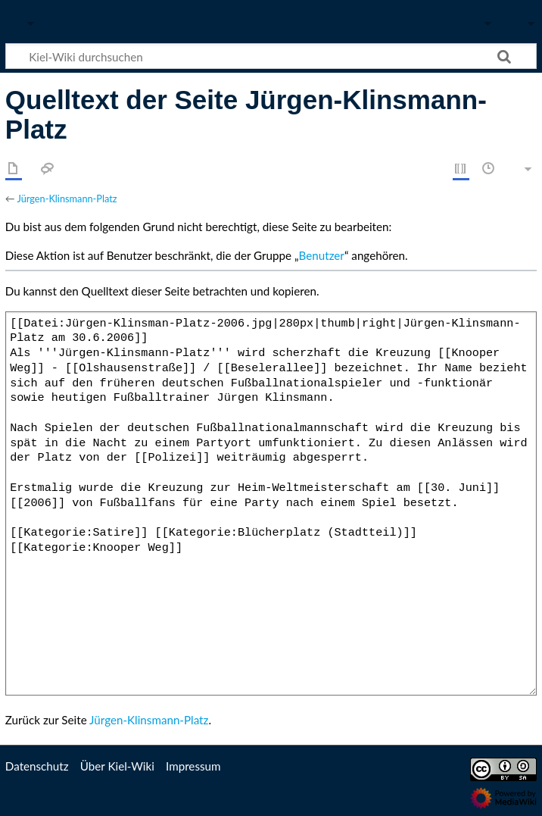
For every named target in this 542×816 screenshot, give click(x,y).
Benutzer (321, 255)
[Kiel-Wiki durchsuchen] (271, 56)
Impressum (193, 766)
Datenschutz (37, 766)
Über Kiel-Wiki (117, 766)
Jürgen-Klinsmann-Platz (67, 198)
